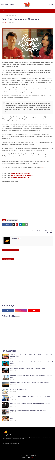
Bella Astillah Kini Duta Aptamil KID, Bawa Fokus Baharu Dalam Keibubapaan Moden (30, 397)
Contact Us (33, 455)
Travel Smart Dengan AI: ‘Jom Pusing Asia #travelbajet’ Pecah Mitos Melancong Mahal (30, 376)
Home (3, 15)
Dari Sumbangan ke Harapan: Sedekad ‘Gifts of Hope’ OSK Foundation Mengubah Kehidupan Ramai (31, 355)
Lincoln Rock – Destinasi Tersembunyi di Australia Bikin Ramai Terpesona (29, 382)
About (27, 455)
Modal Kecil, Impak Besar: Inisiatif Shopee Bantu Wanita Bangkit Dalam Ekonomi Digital (31, 418)
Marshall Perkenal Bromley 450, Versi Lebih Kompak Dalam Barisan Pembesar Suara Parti (30, 404)
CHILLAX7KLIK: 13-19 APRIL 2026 (18, 389)
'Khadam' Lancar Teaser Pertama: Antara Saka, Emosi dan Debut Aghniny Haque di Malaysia (31, 362)
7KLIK (31, 457)
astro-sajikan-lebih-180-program (20, 173)
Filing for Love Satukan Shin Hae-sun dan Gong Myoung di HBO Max (28, 410)
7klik (4, 22)
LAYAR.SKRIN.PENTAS (10, 15)
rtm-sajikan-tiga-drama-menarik (20, 177)
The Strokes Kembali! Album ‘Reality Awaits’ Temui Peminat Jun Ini (28, 368)
